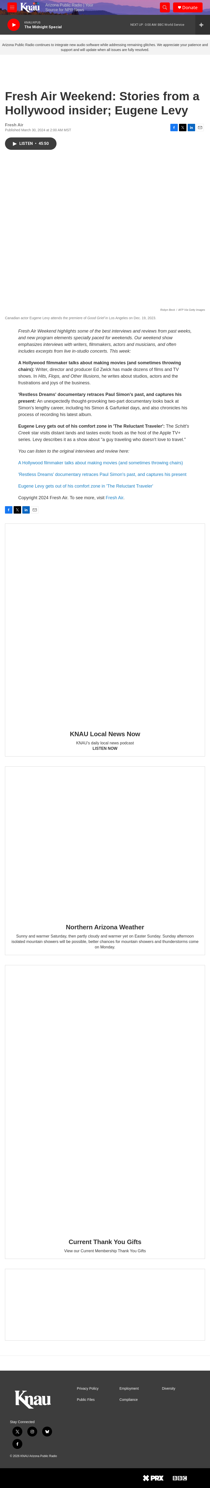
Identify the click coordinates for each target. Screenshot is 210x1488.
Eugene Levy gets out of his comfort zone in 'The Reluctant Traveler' (85, 486)
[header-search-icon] (165, 7)
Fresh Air (114, 497)
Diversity (168, 1388)
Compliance (129, 1400)
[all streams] (202, 25)
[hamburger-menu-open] (12, 7)
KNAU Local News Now (105, 734)
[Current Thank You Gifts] (105, 1098)
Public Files (86, 1400)
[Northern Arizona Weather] (105, 841)
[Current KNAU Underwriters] (105, 1304)
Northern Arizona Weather (105, 927)
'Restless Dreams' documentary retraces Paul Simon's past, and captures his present (102, 474)
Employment (129, 1388)
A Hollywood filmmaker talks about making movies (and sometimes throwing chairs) (100, 462)
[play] (14, 25)
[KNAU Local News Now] (105, 623)
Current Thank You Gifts (105, 1242)
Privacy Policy (87, 1388)
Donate (190, 7)
